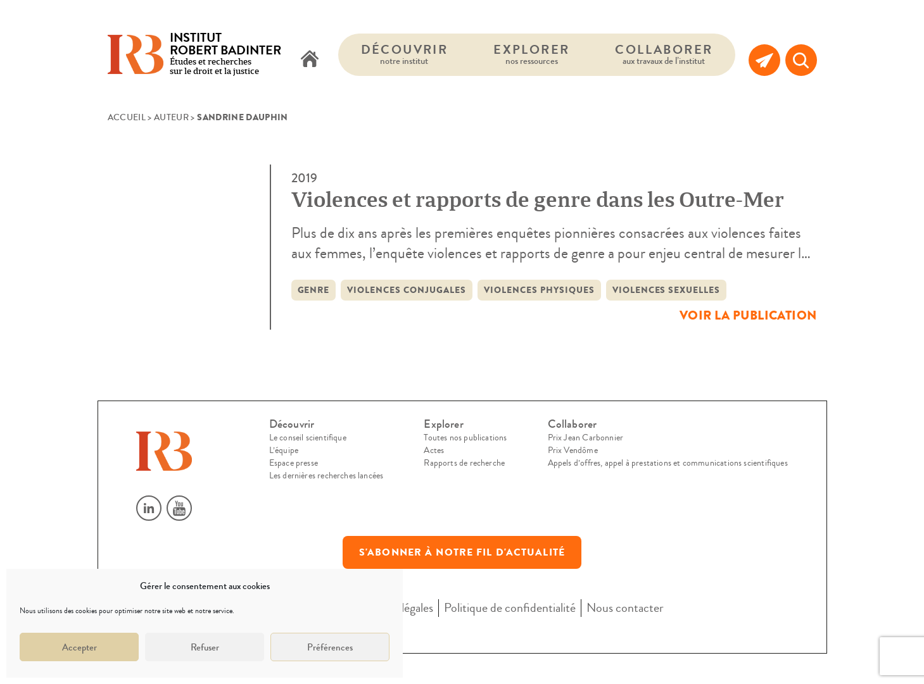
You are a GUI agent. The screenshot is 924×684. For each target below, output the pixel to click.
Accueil (127, 117)
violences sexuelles (666, 290)
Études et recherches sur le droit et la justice (225, 55)
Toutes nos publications (465, 438)
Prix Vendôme (573, 450)
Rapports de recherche (464, 463)
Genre (314, 290)
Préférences (330, 647)
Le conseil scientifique (307, 438)
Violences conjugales (406, 290)
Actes (434, 450)
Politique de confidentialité (510, 608)
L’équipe (283, 450)
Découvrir (404, 54)
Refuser (205, 647)
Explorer (531, 54)
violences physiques (539, 290)
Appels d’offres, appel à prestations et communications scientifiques (668, 463)
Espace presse (293, 463)
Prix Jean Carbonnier (586, 438)
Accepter (79, 647)
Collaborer (663, 54)
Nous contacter (625, 608)
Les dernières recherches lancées (326, 475)
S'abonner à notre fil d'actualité (462, 552)
